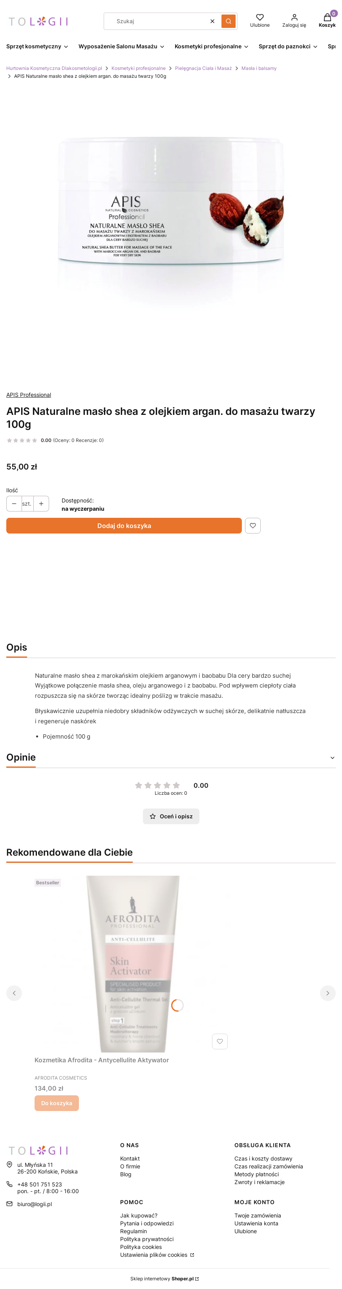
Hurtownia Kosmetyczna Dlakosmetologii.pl (54, 68)
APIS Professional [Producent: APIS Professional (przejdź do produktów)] (28, 394)
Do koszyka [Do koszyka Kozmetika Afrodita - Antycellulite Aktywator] (56, 1103)
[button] (228, 21)
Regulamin (133, 1231)
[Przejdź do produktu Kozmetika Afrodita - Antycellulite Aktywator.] (133, 964)
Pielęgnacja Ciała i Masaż (203, 68)
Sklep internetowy (162, 1279)
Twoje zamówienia (257, 1215)
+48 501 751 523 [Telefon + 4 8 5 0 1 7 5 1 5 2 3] (39, 1184)
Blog (126, 1174)
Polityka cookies (141, 1246)
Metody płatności (256, 1174)
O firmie (130, 1166)
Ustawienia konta (256, 1223)
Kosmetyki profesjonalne (139, 68)
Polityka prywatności (147, 1239)
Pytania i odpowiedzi (147, 1223)
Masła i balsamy (259, 68)
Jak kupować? (138, 1215)
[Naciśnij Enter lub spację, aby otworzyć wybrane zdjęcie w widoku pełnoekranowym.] (171, 235)
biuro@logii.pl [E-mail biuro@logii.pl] (34, 1204)
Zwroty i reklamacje (259, 1182)
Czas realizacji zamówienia (268, 1166)
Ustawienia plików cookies (154, 1254)
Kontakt (130, 1158)
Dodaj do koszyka (124, 526)
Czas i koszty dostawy (263, 1158)
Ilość (12, 490)
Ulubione (245, 1231)
